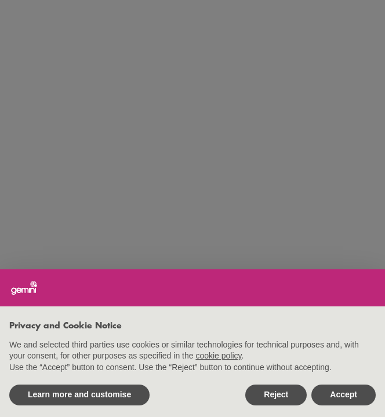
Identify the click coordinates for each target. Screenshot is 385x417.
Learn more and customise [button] (79, 394)
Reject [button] (276, 394)
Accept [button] (343, 394)
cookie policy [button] (218, 355)
